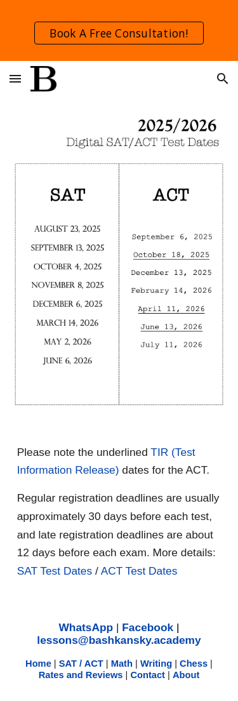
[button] (15, 78)
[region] (119, 30)
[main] (119, 511)
